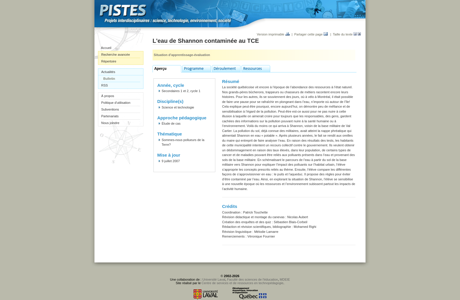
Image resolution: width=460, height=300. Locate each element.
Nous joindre (110, 123)
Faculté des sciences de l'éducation (252, 279)
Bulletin (109, 78)
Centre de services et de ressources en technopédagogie (242, 283)
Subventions (110, 109)
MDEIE (285, 279)
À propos (107, 96)
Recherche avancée (115, 54)
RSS (104, 85)
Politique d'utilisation (115, 102)
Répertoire (108, 61)
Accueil (106, 48)
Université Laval (213, 279)
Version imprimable (273, 34)
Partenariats (110, 116)
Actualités (108, 72)
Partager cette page (311, 34)
